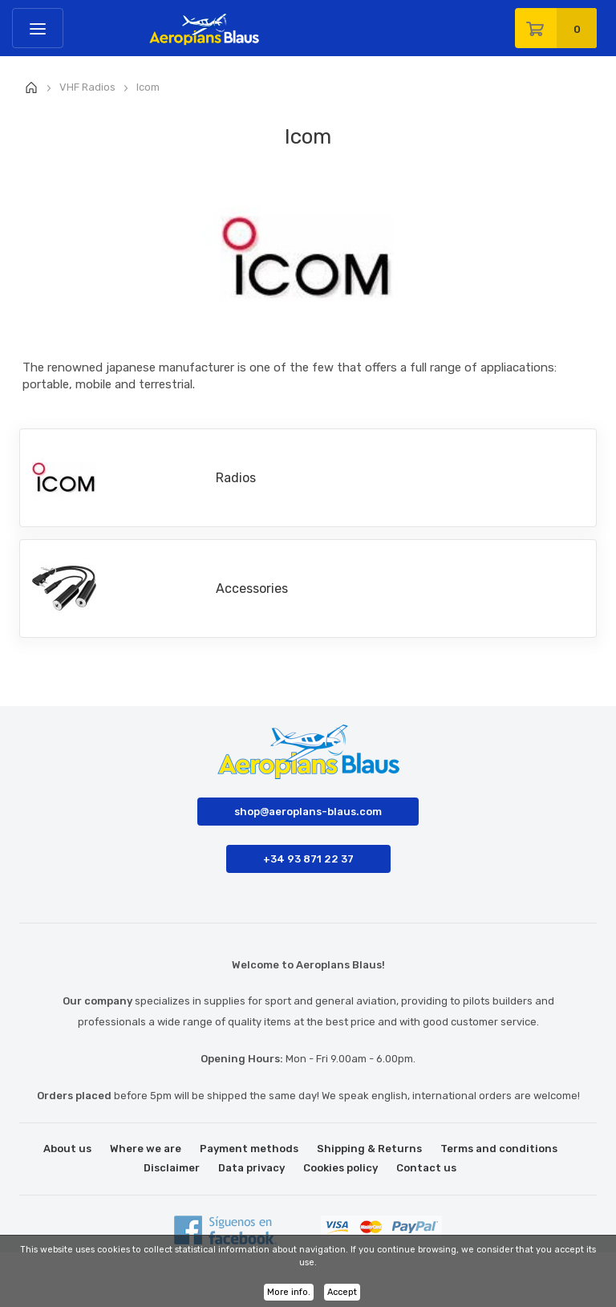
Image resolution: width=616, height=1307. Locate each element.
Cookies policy (340, 1168)
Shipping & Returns (369, 1149)
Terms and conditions (498, 1149)
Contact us (426, 1168)
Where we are (145, 1149)
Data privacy (251, 1168)
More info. (288, 1292)
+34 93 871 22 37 (308, 859)
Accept (342, 1292)
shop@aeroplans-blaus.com (308, 812)
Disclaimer (172, 1168)
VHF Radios (87, 87)
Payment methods (249, 1149)
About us (67, 1149)
